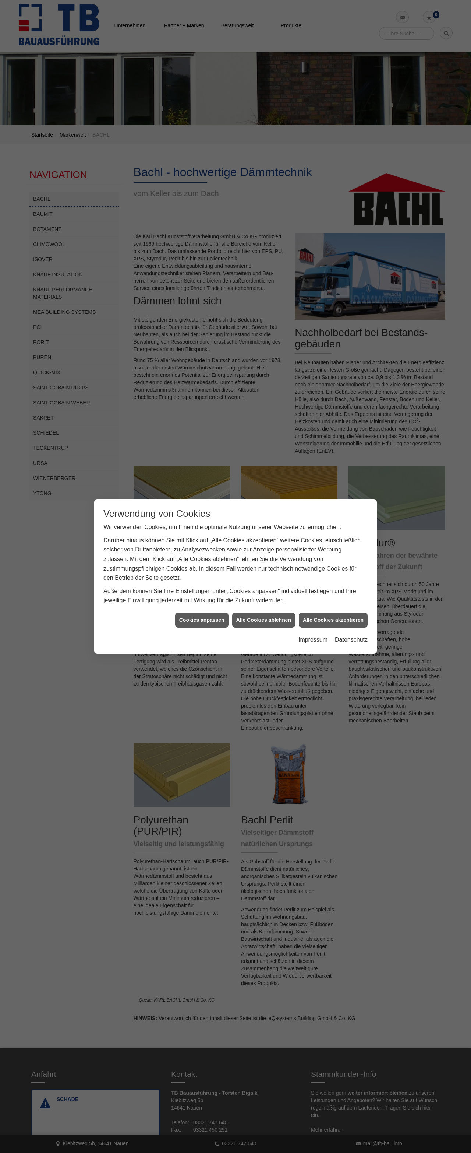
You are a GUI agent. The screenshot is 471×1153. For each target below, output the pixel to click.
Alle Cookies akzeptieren (333, 602)
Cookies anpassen (201, 602)
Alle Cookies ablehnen (263, 602)
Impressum (312, 622)
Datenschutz (351, 622)
